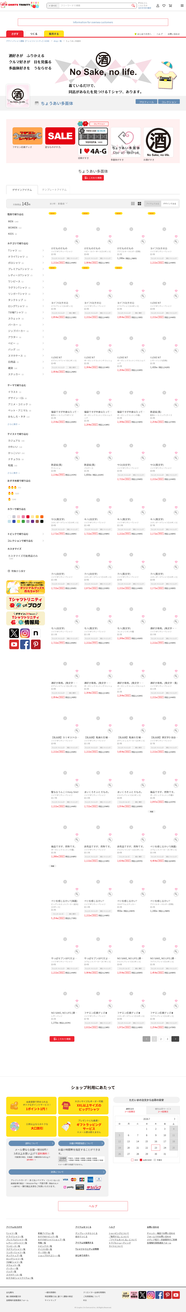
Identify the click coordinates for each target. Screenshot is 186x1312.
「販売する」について (119, 1236)
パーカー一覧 (12, 1268)
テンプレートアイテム (54, 189)
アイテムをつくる (83, 1227)
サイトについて (116, 1246)
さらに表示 (12, 424)
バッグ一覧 (11, 1271)
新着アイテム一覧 (46, 1233)
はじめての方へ (82, 1255)
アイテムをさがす (14, 1227)
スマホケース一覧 (14, 1274)
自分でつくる (81, 1236)
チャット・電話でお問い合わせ (161, 1233)
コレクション (169, 102)
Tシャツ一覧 (11, 1233)
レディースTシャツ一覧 (16, 1242)
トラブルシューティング (120, 1242)
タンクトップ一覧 (14, 1255)
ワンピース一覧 (13, 1246)
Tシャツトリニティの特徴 (87, 1248)
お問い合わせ (174, 33)
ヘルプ (160, 33)
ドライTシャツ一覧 (14, 1236)
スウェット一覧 (13, 1265)
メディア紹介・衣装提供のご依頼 (162, 1239)
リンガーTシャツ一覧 (15, 1252)
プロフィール (146, 102)
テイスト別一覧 (45, 1249)
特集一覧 (42, 1242)
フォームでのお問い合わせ (159, 1236)
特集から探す (18, 571)
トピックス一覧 (45, 1246)
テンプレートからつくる (86, 1233)
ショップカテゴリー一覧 (49, 1255)
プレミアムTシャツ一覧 (16, 1239)
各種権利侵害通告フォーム (159, 1242)
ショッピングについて (119, 1233)
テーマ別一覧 (44, 1252)
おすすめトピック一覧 (48, 1236)
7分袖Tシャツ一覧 (14, 1261)
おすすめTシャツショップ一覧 (51, 1239)
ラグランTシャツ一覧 (15, 1249)
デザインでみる (169, 203)
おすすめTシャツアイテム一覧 (19, 1277)
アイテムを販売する (84, 1242)
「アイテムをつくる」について (123, 1239)
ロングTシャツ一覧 (14, 1258)
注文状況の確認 (144, 7)
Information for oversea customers (93, 22)
